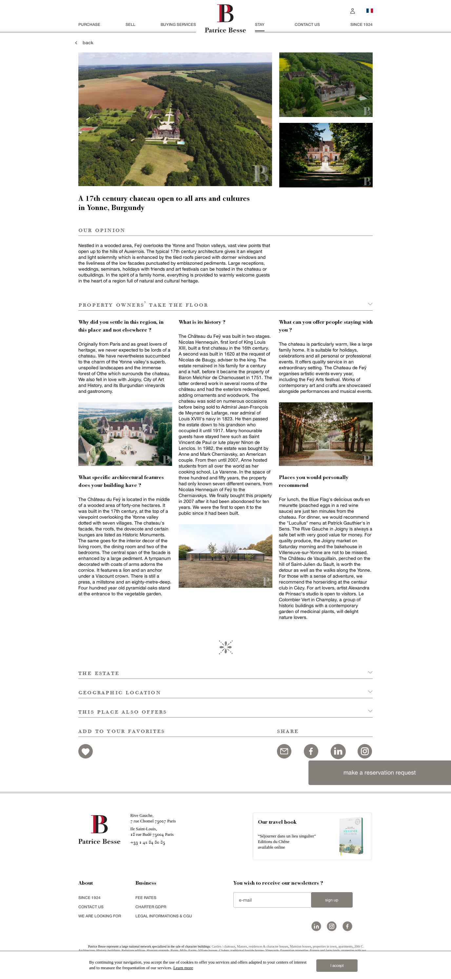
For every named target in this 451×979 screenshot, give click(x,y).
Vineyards (272, 950)
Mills (183, 950)
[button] (225, 669)
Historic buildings (108, 950)
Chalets (224, 950)
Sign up (331, 900)
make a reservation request (379, 772)
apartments (345, 946)
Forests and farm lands (325, 950)
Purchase (89, 24)
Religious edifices (133, 950)
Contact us (307, 24)
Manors (242, 946)
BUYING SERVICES (178, 24)
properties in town (325, 946)
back (83, 42)
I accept (337, 965)
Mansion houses (300, 946)
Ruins (174, 950)
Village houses (208, 950)
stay (260, 24)
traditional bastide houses (247, 950)
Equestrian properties (294, 950)
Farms (192, 950)
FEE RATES (145, 897)
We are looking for (99, 915)
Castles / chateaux (223, 946)
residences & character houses (268, 946)
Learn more (183, 967)
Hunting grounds (158, 950)
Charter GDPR (150, 906)
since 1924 (361, 24)
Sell (130, 24)
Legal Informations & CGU (163, 915)
